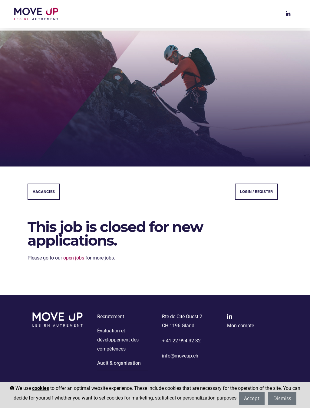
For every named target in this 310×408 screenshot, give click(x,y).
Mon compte (240, 325)
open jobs (73, 258)
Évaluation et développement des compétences (118, 340)
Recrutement (110, 316)
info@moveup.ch (180, 356)
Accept (251, 398)
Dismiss (282, 398)
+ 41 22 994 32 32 (181, 341)
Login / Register (256, 191)
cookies (40, 388)
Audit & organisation (119, 363)
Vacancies (44, 191)
